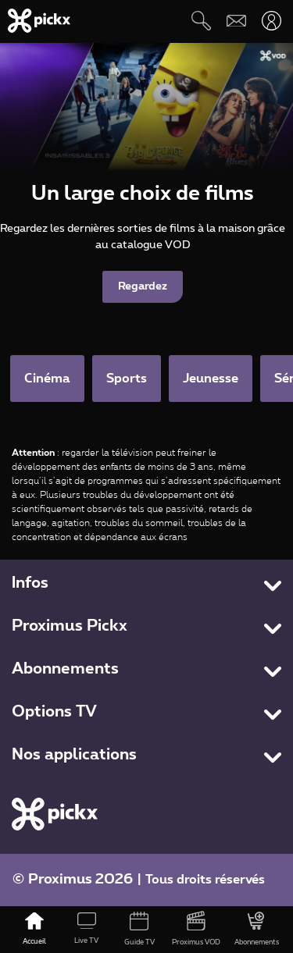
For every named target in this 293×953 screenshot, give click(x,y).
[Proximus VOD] (196, 929)
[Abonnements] (256, 929)
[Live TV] (86, 929)
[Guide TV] (139, 929)
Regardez (142, 286)
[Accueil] (34, 929)
